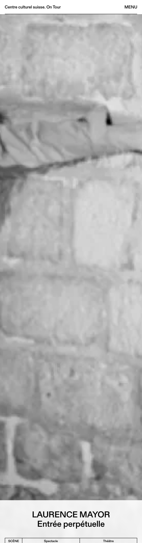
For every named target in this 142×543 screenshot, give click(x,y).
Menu (131, 7)
